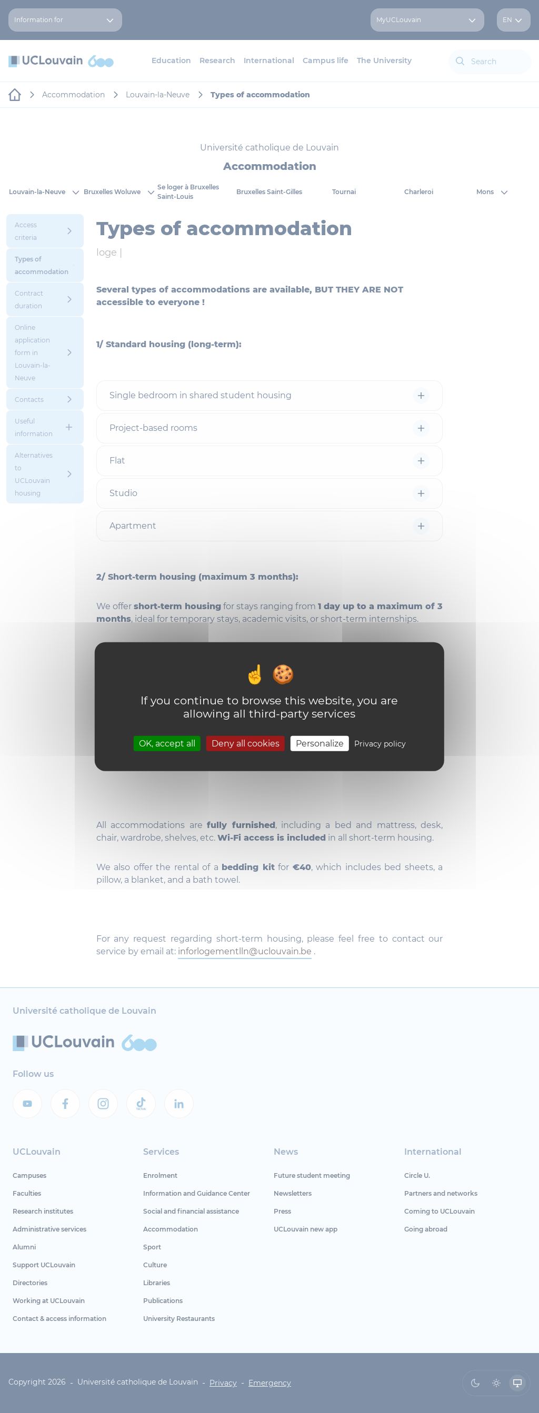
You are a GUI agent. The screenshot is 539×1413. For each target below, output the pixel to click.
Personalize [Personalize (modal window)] (320, 743)
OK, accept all (167, 743)
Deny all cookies (246, 743)
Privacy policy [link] (380, 743)
